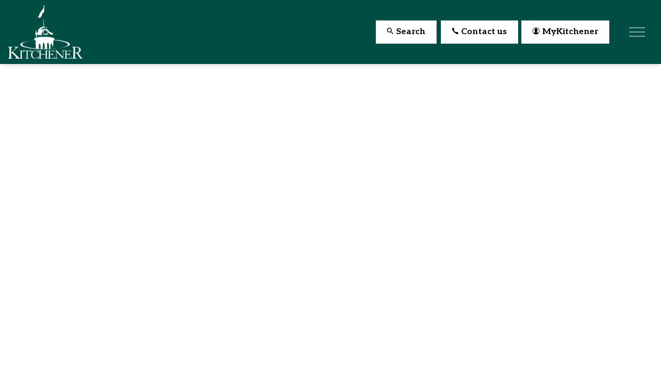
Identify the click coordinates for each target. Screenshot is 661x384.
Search (406, 32)
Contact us (479, 32)
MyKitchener (565, 32)
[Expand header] (637, 32)
